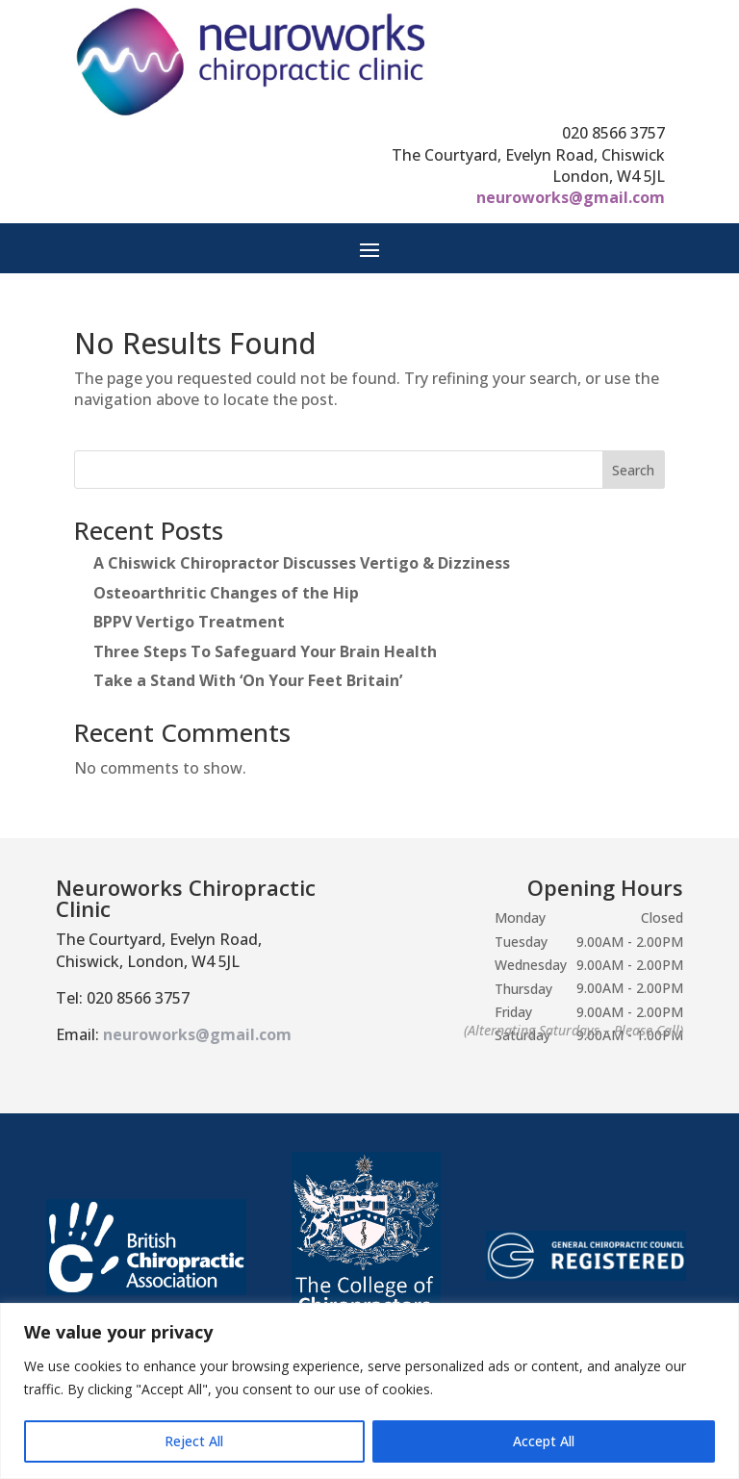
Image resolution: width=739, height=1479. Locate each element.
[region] (369, 1391)
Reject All (194, 1441)
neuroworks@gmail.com (570, 197)
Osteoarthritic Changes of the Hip (226, 592)
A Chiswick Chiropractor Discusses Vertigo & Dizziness (301, 563)
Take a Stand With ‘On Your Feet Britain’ (247, 680)
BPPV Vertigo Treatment (189, 621)
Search (633, 470)
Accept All (543, 1441)
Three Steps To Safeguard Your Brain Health (265, 651)
